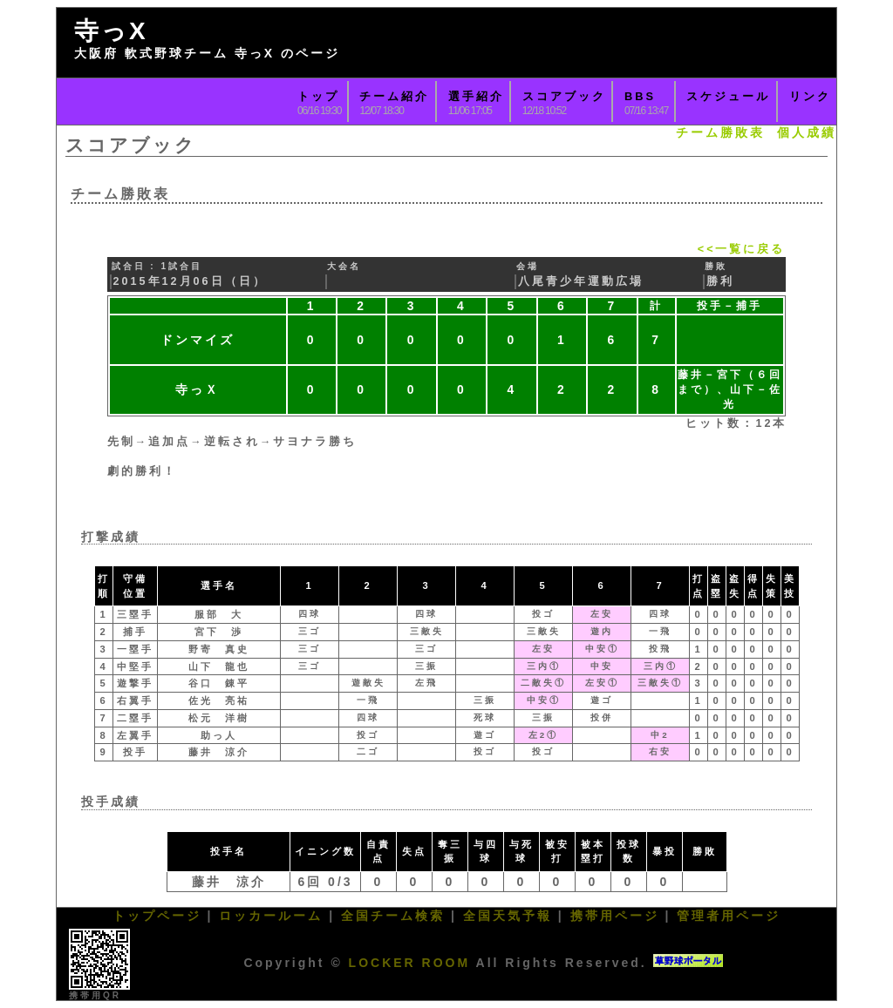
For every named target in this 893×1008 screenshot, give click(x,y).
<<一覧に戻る (742, 249)
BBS (640, 96)
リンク (810, 96)
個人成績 (806, 132)
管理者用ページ (729, 916)
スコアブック (564, 96)
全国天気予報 (507, 916)
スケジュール (728, 96)
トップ (318, 96)
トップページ (156, 916)
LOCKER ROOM (410, 963)
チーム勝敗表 (720, 132)
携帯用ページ (614, 916)
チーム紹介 (394, 96)
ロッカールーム (271, 916)
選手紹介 (476, 96)
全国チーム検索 (393, 916)
